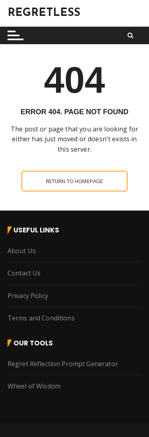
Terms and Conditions (41, 318)
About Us (22, 250)
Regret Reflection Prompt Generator (63, 363)
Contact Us (24, 273)
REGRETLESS (44, 13)
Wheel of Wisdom (34, 386)
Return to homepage (74, 180)
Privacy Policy (28, 295)
